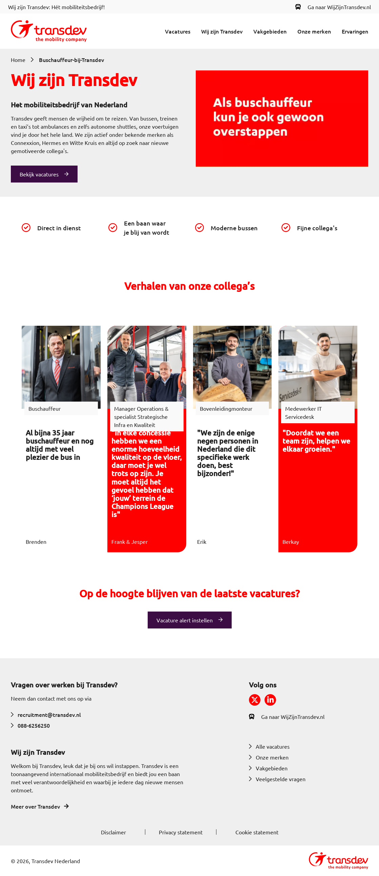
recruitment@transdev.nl (46, 714)
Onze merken (314, 31)
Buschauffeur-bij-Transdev (71, 59)
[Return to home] (49, 31)
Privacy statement (181, 832)
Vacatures (177, 31)
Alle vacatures (269, 746)
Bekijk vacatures (39, 174)
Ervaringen (355, 31)
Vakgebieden (270, 31)
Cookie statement (256, 832)
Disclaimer (113, 832)
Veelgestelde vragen (277, 778)
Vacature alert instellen (184, 620)
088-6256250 (30, 725)
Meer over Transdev (40, 806)
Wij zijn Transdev (222, 31)
